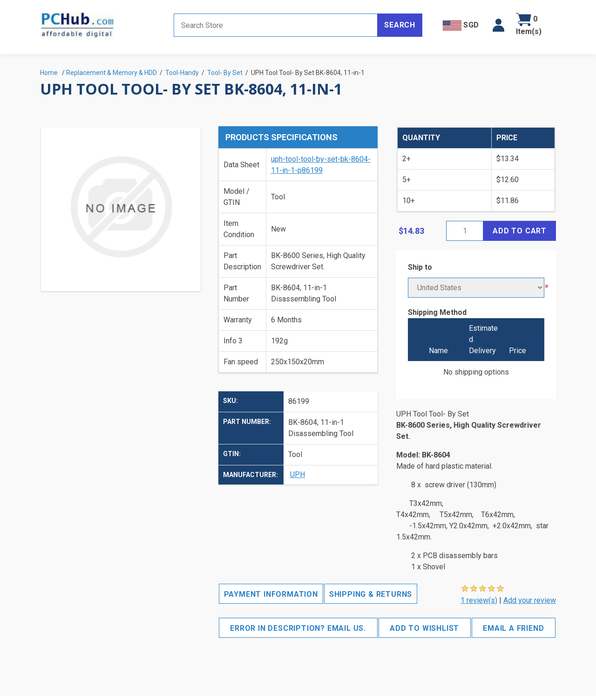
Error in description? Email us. (298, 628)
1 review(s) (479, 600)
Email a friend (513, 628)
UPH (297, 474)
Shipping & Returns (370, 594)
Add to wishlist (424, 628)
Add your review (529, 600)
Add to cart (520, 230)
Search (399, 24)
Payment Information (271, 594)
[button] (498, 25)
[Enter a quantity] (464, 231)
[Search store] (276, 25)
